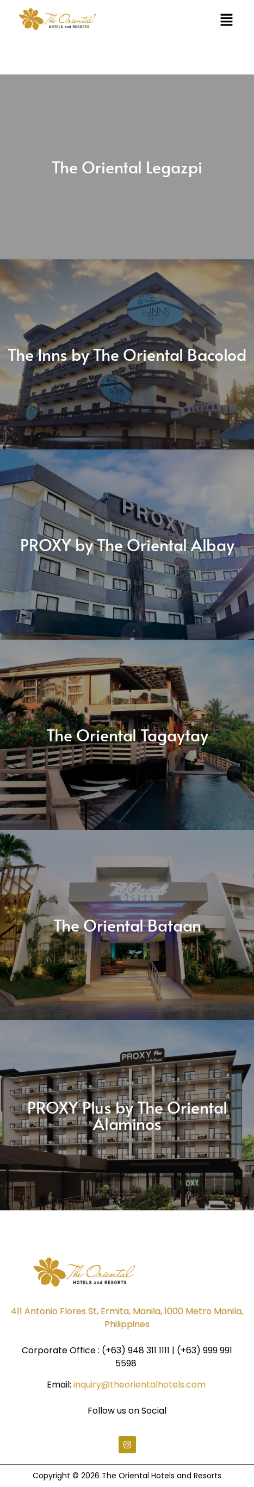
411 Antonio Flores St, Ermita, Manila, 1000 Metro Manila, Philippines (127, 1317)
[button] (227, 21)
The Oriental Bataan (127, 925)
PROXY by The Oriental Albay (127, 544)
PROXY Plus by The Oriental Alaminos (127, 1115)
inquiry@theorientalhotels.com (139, 1384)
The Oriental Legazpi (127, 166)
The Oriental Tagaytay (127, 734)
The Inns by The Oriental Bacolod (127, 354)
